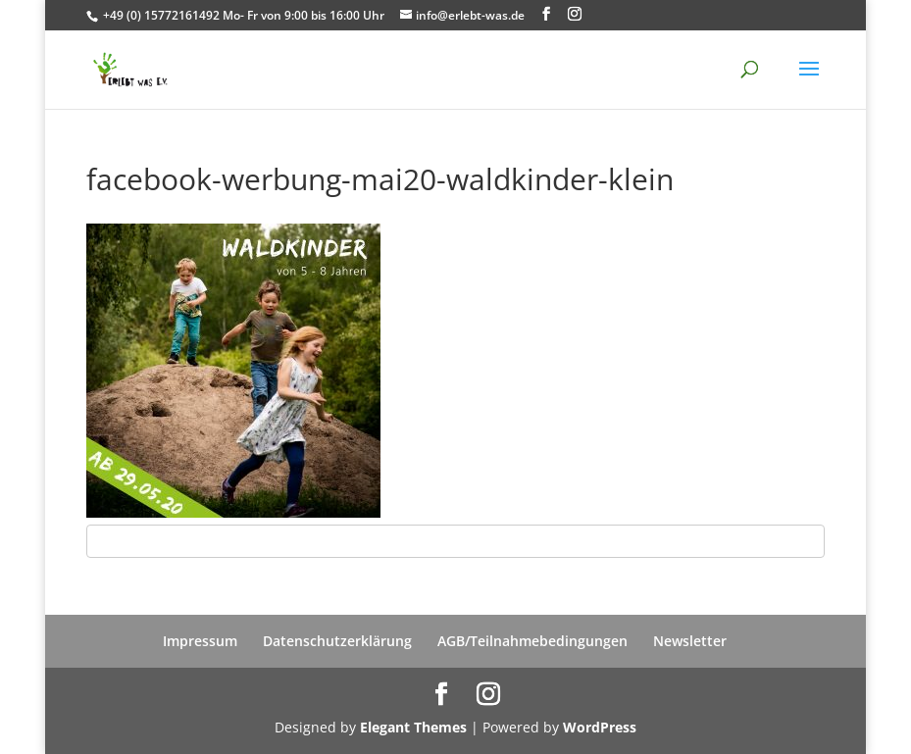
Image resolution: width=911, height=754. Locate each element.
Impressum (200, 640)
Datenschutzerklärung (337, 640)
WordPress (599, 727)
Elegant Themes (413, 727)
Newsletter (690, 640)
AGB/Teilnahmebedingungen (532, 640)
